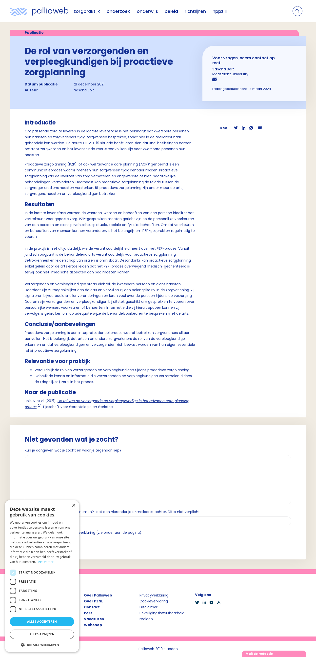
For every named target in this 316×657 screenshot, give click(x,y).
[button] (42, 644)
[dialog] (42, 576)
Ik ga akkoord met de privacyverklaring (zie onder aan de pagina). (85, 532)
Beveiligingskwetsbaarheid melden (161, 616)
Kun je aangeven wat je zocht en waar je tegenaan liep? (73, 450)
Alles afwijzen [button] (42, 634)
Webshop (93, 624)
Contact (92, 607)
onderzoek (118, 11)
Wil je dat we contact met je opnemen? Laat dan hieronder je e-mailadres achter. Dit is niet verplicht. (112, 511)
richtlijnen (195, 11)
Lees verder (45, 562)
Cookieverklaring (153, 601)
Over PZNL (93, 601)
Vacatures (94, 618)
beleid (171, 11)
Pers (88, 613)
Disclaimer (148, 607)
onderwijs (147, 11)
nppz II (220, 11)
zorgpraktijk (87, 11)
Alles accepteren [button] (42, 621)
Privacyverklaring (153, 595)
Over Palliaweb (98, 595)
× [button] (73, 505)
